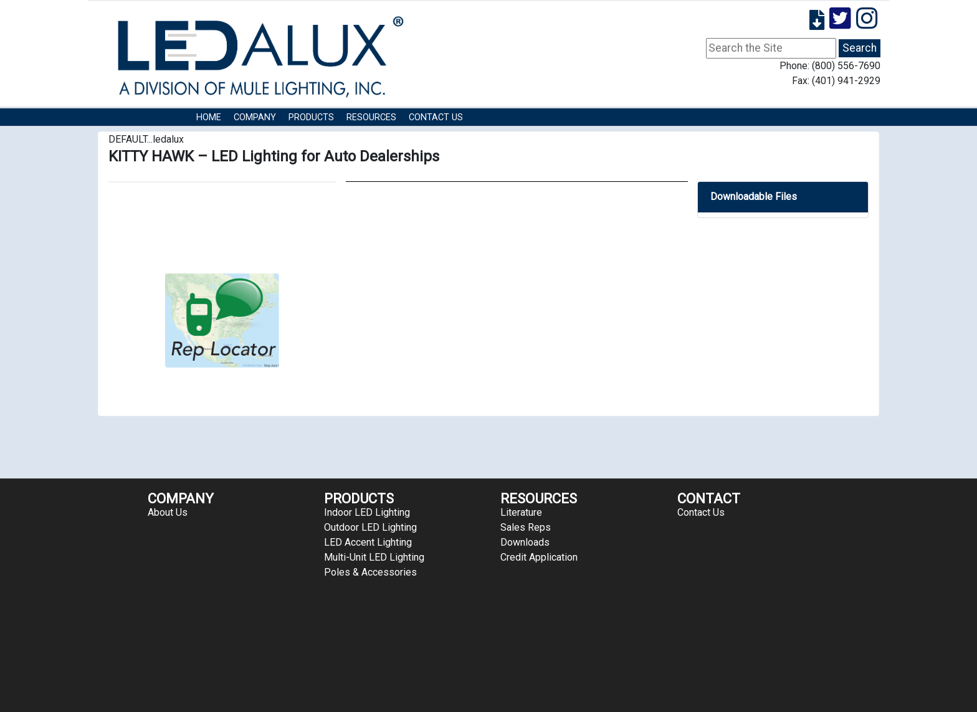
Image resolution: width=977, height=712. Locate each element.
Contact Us (436, 117)
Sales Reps (525, 527)
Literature (521, 512)
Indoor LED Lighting (367, 512)
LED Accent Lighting (368, 542)
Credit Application (539, 557)
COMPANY (255, 117)
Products (311, 117)
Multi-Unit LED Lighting (374, 557)
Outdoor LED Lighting (370, 527)
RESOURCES (371, 117)
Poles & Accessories (370, 572)
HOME (208, 117)
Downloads (525, 542)
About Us (168, 512)
